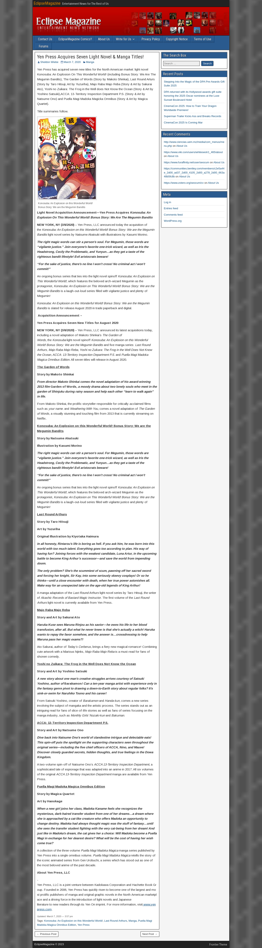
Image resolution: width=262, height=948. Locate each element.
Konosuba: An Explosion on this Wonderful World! (73, 920)
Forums (43, 46)
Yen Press (84, 924)
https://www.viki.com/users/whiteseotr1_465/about (193, 152)
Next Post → (149, 934)
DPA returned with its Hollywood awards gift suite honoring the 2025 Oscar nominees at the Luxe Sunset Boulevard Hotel (193, 95)
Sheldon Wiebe (49, 62)
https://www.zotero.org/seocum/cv (184, 182)
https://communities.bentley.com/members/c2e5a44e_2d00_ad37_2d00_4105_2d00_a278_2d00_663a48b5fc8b (194, 172)
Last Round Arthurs (115, 920)
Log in (167, 202)
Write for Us (123, 39)
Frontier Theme (218, 944)
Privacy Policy (150, 39)
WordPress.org (173, 220)
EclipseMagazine (47, 3)
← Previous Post (46, 934)
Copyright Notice (177, 39)
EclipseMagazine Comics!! (75, 39)
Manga (90, 62)
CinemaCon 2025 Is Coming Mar (183, 122)
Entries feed (171, 208)
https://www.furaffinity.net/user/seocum (186, 162)
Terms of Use (202, 39)
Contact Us (45, 39)
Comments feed (173, 214)
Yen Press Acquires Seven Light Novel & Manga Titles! (90, 57)
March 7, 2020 (72, 62)
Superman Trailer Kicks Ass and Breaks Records (192, 116)
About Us (104, 39)
